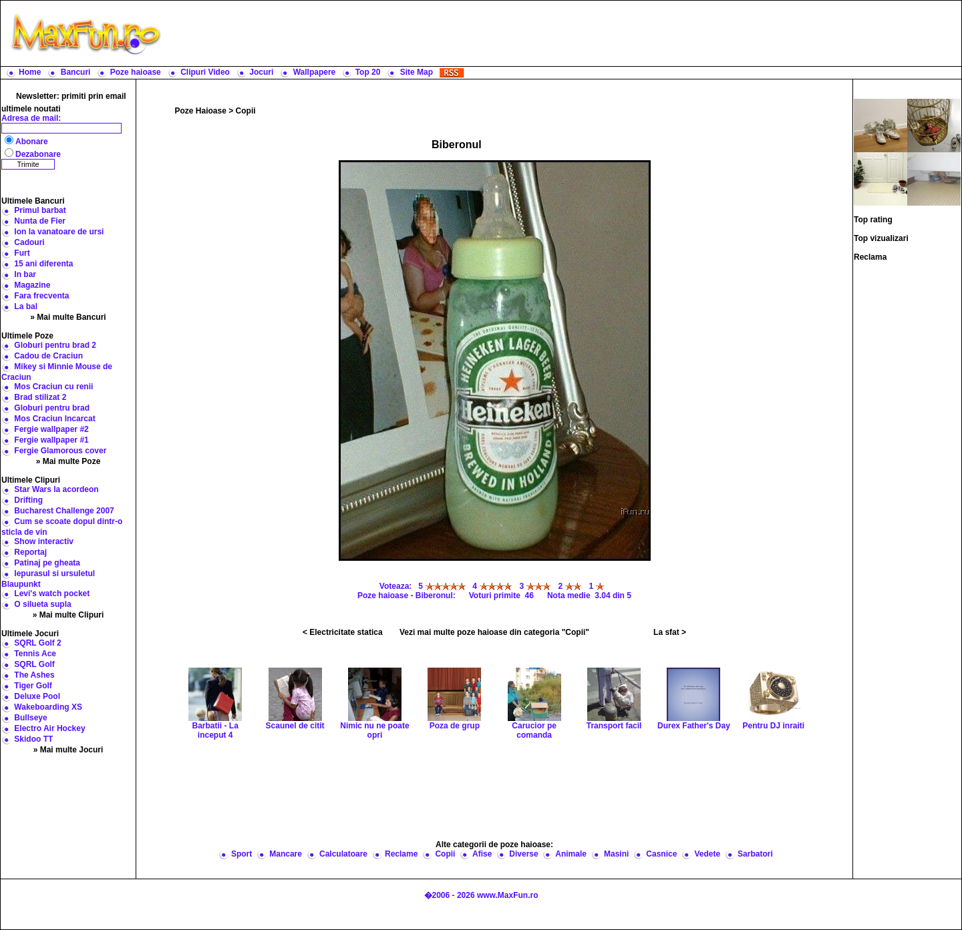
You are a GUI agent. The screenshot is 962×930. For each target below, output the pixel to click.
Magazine (32, 285)
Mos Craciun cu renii (53, 386)
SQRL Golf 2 (37, 643)
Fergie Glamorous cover (60, 450)
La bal (25, 306)
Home (30, 72)
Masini (616, 854)
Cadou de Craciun (48, 356)
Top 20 (368, 72)
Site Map (416, 72)
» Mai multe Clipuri (68, 615)
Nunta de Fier (39, 221)
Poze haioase (135, 72)
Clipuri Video (205, 72)
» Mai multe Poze (68, 461)
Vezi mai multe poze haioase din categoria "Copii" (494, 632)
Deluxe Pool (37, 696)
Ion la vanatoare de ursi (59, 231)
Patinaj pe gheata (47, 562)
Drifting (28, 500)
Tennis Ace (35, 653)
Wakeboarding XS (48, 707)
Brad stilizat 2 (40, 397)
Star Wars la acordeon (56, 489)
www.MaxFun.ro (507, 895)
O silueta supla (42, 604)
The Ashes (34, 675)
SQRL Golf (34, 664)
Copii (246, 110)
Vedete (707, 854)
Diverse (523, 854)
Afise (482, 854)
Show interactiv (43, 541)
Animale (571, 854)
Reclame (401, 854)
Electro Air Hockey (49, 728)
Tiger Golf (32, 685)
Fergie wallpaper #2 (51, 429)
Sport (241, 854)
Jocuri (261, 72)
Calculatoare (343, 854)
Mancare (285, 854)
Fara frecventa (41, 295)
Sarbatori (755, 854)
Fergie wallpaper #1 (51, 440)
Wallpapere (314, 72)
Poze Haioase (200, 110)
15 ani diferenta (43, 263)
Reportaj (30, 552)
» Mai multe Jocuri (68, 749)
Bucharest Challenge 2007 (64, 510)
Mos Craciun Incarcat (54, 418)
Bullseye (30, 717)
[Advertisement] (564, 33)
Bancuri (76, 72)
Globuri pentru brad (52, 408)
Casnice (661, 854)
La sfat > (669, 632)
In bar (25, 274)
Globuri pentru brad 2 (55, 345)
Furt (21, 253)
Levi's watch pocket (52, 593)
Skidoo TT (33, 739)
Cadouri (29, 242)
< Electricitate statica (343, 632)
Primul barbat (39, 210)
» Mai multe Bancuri (68, 317)
